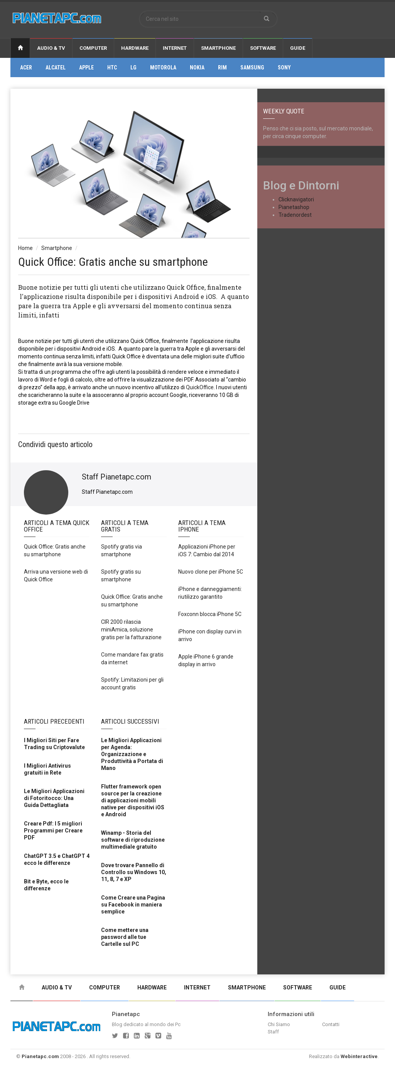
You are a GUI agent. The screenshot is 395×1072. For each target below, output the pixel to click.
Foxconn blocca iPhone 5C (209, 614)
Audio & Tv (51, 48)
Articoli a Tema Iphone (202, 526)
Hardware (135, 48)
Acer (26, 67)
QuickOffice (200, 387)
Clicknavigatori (296, 199)
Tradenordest (295, 215)
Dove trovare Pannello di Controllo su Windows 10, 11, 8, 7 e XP (133, 872)
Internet (175, 48)
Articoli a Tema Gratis (125, 526)
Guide (297, 48)
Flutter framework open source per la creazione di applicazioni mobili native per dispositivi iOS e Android (132, 800)
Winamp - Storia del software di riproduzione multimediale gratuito (133, 840)
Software (263, 48)
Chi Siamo (279, 1024)
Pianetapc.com (40, 1056)
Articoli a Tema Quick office (56, 526)
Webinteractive (359, 1056)
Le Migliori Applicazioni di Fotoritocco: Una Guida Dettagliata (54, 798)
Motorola (163, 67)
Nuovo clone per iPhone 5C (210, 572)
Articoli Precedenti (54, 721)
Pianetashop (294, 207)
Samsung (252, 67)
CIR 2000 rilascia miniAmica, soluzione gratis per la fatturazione (131, 629)
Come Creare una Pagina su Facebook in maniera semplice (133, 905)
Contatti (330, 1024)
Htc (112, 67)
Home (25, 248)
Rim (222, 67)
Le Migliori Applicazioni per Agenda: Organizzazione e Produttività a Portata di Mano (132, 754)
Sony (284, 67)
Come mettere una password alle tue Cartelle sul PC (125, 937)
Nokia (197, 67)
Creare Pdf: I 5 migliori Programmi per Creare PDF (53, 830)
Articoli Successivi (130, 721)
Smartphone (218, 48)
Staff (273, 1032)
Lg (133, 67)
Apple (86, 67)
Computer (93, 48)
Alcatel (56, 67)
